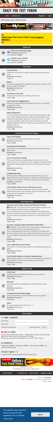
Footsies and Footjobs (16, 146)
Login (6, 317)
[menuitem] (6, 15)
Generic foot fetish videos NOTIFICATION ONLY (26, 205)
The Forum (27, 67)
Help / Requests (13, 113)
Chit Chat (11, 272)
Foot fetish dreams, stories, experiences (24, 256)
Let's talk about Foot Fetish (18, 245)
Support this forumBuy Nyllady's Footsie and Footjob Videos (26, 364)
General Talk (27, 269)
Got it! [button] (40, 414)
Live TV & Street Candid (17, 158)
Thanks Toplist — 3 (9, 352)
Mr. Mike (30, 354)
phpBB (29, 379)
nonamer (4, 354)
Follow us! (27, 47)
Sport (9, 303)
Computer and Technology (18, 293)
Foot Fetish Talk (27, 202)
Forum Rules (12, 70)
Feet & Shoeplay (14, 137)
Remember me (36, 327)
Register (14, 317)
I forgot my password (8, 327)
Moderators (23, 53)
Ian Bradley (48, 377)
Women (10, 282)
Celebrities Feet (14, 173)
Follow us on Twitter (19, 58)
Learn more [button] (8, 418)
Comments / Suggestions (18, 101)
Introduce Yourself (15, 93)
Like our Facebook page (21, 51)
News (9, 82)
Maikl (14, 347)
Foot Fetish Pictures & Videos (26, 133)
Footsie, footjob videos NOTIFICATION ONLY (25, 225)
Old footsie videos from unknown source (24, 187)
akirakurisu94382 (18, 354)
